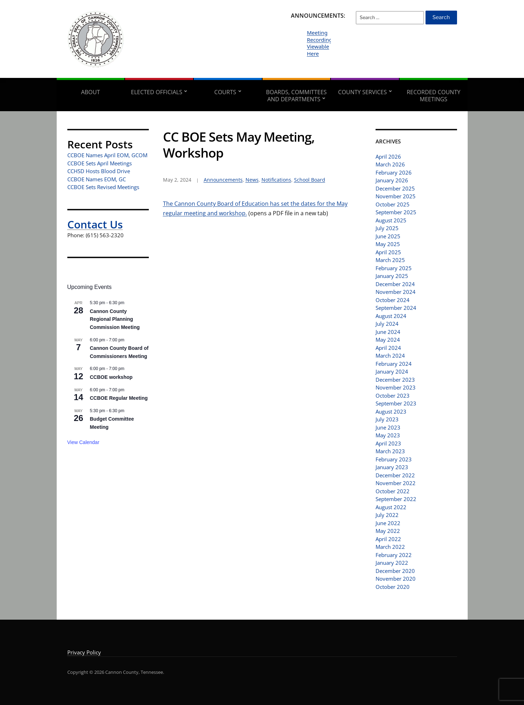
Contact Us (95, 224)
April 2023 (388, 443)
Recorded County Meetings (433, 95)
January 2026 (392, 180)
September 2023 (396, 403)
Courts (225, 92)
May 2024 (388, 339)
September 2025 (396, 212)
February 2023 (394, 459)
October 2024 (393, 299)
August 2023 (391, 411)
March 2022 (390, 546)
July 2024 (387, 323)
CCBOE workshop (111, 377)
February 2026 (394, 172)
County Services (362, 92)
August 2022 (391, 507)
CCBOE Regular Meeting (119, 398)
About (90, 92)
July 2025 (387, 228)
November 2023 (396, 387)
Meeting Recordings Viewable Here (321, 43)
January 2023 (392, 467)
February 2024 (394, 363)
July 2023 (387, 419)
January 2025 (392, 275)
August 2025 (391, 220)
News (252, 179)
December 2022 (395, 475)
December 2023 (395, 379)
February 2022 (394, 554)
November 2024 (396, 291)
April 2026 (388, 156)
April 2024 (388, 347)
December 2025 (395, 188)
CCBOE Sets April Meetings (99, 163)
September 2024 (396, 307)
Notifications (276, 179)
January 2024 (392, 371)
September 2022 (396, 498)
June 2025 (388, 236)
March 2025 (390, 259)
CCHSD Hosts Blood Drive (98, 171)
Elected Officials (156, 92)
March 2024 (390, 355)
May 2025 (388, 244)
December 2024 (395, 284)
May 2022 (388, 530)
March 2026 (390, 164)
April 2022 (388, 538)
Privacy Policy (84, 652)
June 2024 (388, 331)
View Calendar (83, 442)
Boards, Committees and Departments (296, 95)
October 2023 (393, 395)
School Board (309, 179)
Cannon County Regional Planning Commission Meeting (115, 319)
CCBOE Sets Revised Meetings (103, 187)
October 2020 (393, 586)
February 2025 (394, 268)
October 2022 (393, 491)
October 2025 (393, 204)
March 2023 (390, 451)
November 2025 (396, 196)
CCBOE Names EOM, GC (96, 179)
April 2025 (388, 252)
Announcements (223, 179)
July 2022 (387, 514)
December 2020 (395, 570)
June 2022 (388, 523)
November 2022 (396, 483)
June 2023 (388, 427)
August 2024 (391, 315)
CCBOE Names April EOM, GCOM (107, 155)
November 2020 (396, 578)
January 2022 (392, 562)
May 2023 (388, 435)
